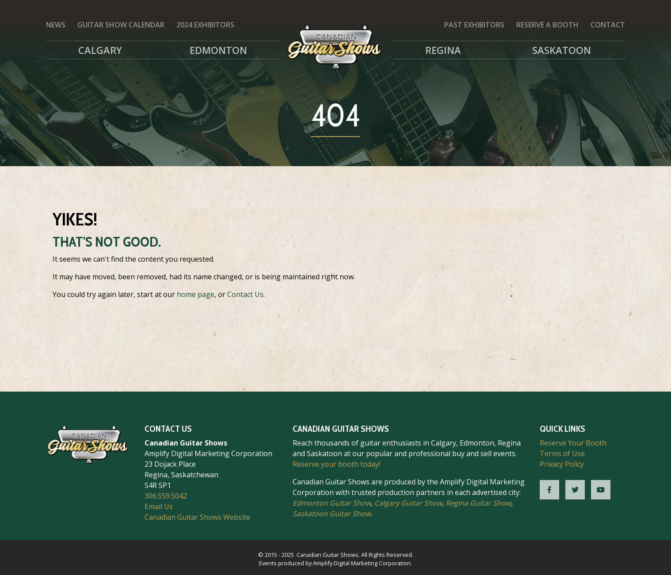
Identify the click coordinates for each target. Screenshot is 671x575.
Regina (443, 50)
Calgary (100, 50)
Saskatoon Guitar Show (331, 513)
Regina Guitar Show (478, 503)
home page (195, 294)
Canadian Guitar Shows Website (197, 517)
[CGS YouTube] (600, 489)
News (55, 25)
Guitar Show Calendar (120, 25)
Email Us (159, 506)
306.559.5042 (166, 496)
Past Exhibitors (474, 25)
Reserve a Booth (547, 25)
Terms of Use (562, 453)
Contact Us (245, 294)
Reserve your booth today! (336, 464)
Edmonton (218, 50)
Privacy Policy (562, 464)
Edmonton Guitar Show (332, 503)
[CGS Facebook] (549, 489)
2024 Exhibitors (205, 25)
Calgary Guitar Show (408, 503)
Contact (608, 25)
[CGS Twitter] (575, 489)
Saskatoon (561, 50)
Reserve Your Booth (573, 443)
